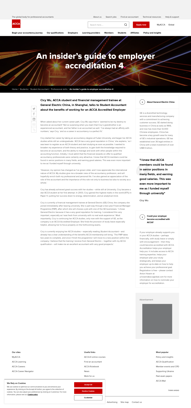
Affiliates (135, 33)
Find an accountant (93, 361)
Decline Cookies (88, 391)
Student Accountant (39, 89)
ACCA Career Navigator (23, 371)
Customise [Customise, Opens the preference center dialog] (88, 398)
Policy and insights (152, 33)
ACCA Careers (18, 366)
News (86, 371)
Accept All (88, 385)
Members (109, 33)
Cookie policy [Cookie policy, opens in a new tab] (33, 395)
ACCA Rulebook (91, 366)
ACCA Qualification (165, 361)
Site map (125, 402)
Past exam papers (164, 376)
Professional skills (59, 89)
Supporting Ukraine (165, 371)
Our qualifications (55, 33)
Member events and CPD (167, 366)
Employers (73, 33)
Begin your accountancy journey (27, 33)
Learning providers (91, 33)
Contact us (137, 402)
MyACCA (16, 357)
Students (122, 33)
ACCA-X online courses (94, 357)
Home (15, 89)
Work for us (89, 376)
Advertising (112, 402)
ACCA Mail (161, 381)
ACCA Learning (19, 361)
